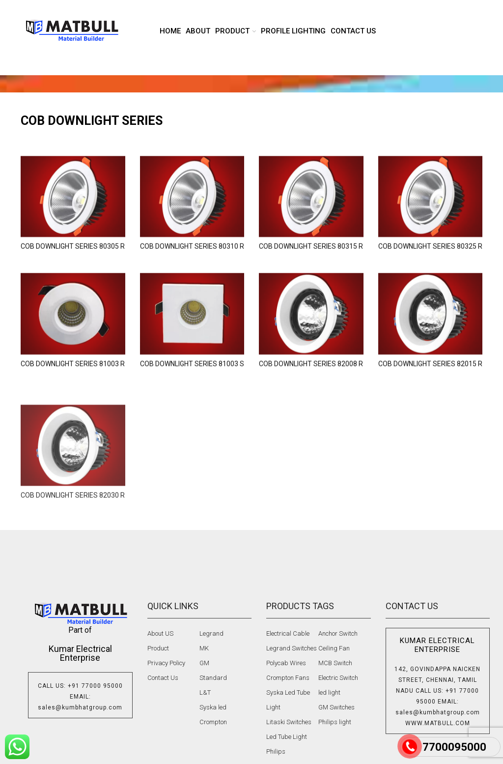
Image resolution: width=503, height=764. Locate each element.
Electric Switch (338, 677)
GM (204, 663)
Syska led (212, 707)
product (232, 31)
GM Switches (336, 707)
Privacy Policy (166, 663)
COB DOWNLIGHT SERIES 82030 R (73, 548)
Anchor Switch (338, 633)
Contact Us (162, 677)
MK (204, 648)
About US (160, 633)
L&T (205, 692)
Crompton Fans (287, 677)
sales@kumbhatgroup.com (80, 707)
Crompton (213, 722)
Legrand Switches (291, 648)
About (198, 31)
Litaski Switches (288, 722)
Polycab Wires (286, 663)
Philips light (334, 722)
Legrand (211, 633)
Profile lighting (293, 31)
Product (158, 648)
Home (170, 31)
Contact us (353, 31)
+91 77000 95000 (95, 685)
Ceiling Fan (334, 648)
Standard (213, 677)
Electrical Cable (287, 633)
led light (329, 692)
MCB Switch (335, 663)
